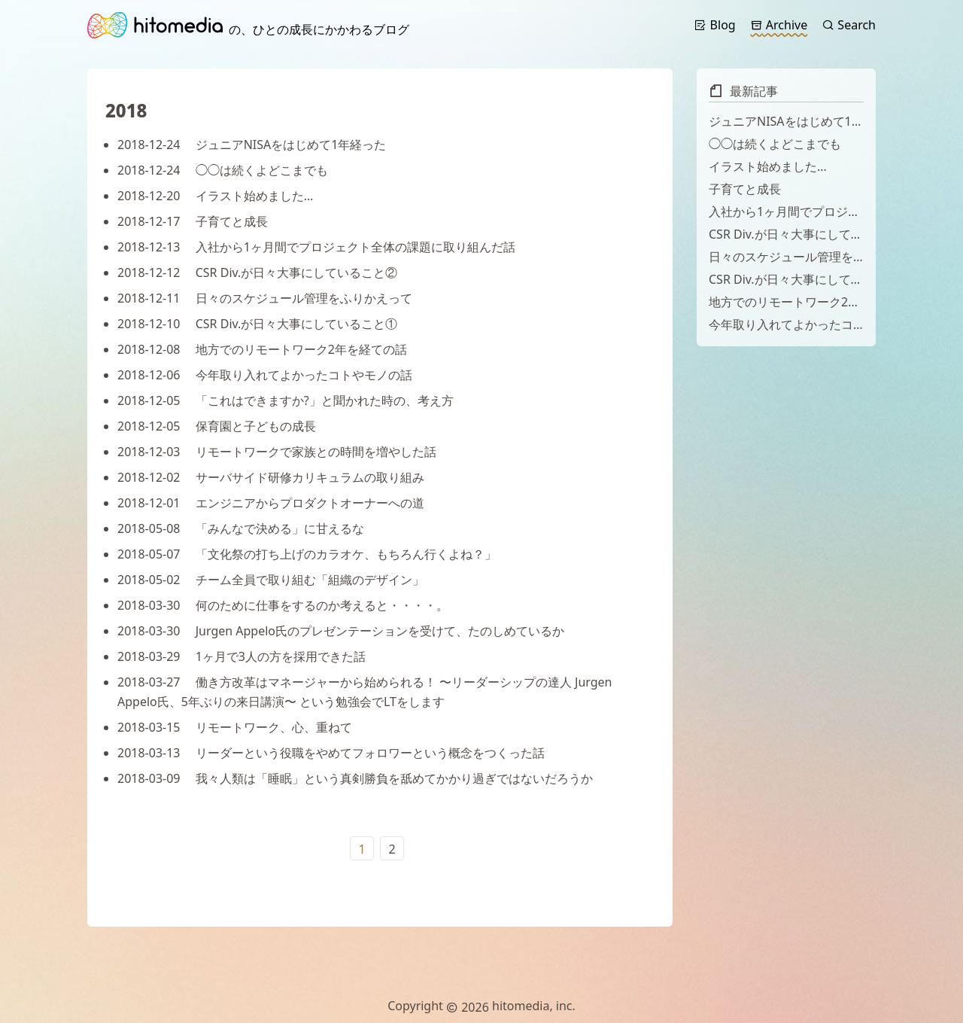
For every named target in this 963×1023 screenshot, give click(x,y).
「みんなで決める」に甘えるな (240, 528)
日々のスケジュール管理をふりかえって (264, 298)
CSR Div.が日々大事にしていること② (257, 272)
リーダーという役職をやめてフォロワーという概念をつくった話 (331, 752)
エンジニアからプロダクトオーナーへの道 (270, 503)
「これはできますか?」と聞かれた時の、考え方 (285, 400)
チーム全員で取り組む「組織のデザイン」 (270, 579)
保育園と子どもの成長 (216, 426)
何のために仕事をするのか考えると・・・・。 (282, 605)
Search (849, 25)
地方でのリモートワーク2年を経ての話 (262, 349)
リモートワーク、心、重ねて (234, 727)
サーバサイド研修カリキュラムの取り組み (270, 477)
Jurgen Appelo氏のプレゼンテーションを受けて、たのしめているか (340, 631)
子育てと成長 (192, 221)
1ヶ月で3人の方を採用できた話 (241, 656)
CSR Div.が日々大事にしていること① (257, 323)
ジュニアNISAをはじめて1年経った (251, 144)
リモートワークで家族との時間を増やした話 (276, 451)
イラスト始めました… (215, 195)
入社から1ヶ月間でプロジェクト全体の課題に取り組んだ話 (316, 247)
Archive (779, 25)
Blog (714, 25)
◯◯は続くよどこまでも (222, 170)
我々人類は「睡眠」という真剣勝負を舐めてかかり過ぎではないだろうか (355, 778)
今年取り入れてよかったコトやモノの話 (264, 375)
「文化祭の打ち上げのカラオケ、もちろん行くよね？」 (307, 554)
